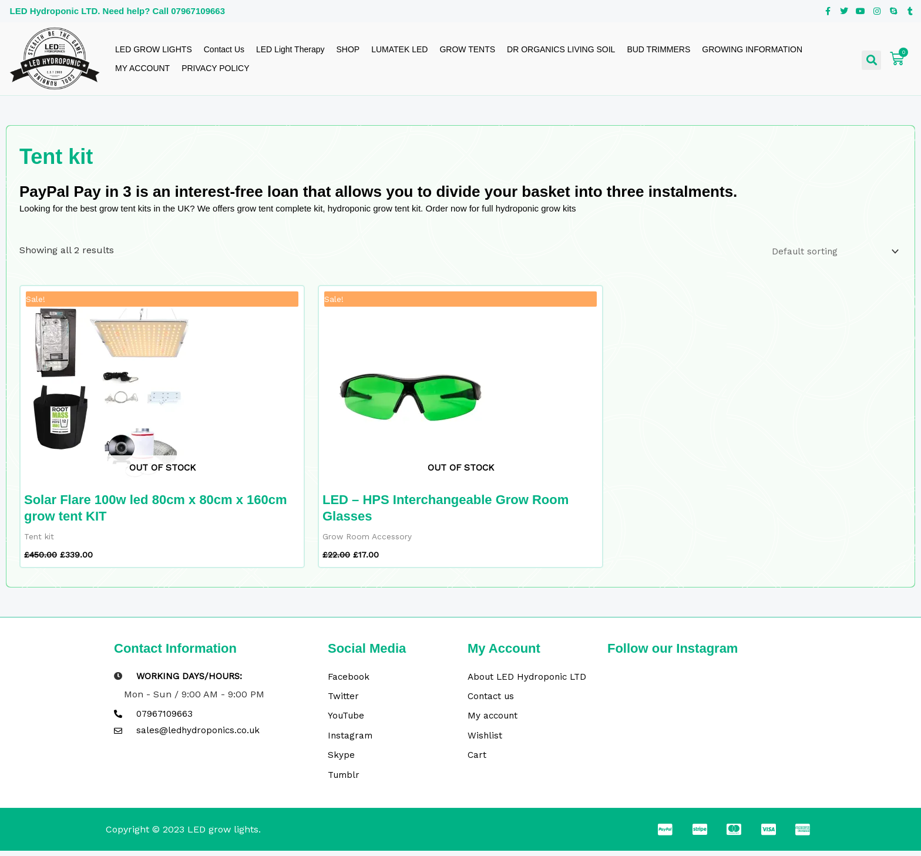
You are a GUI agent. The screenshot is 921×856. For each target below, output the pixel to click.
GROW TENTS (467, 49)
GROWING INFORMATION (752, 49)
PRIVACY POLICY (215, 68)
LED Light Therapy (290, 49)
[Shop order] (832, 251)
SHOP (347, 49)
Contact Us (224, 49)
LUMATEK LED (399, 49)
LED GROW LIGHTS (153, 49)
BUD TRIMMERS (658, 49)
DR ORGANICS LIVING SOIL (561, 49)
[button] (871, 60)
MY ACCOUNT (142, 68)
